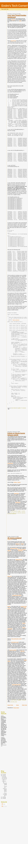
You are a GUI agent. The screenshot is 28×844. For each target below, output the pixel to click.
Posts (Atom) (16, 740)
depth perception (14, 581)
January (4, 813)
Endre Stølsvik (16, 338)
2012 (3, 807)
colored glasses (18, 592)
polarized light (24, 639)
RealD (22, 576)
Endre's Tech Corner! (14, 5)
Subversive (16, 526)
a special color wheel (16, 628)
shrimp (13, 734)
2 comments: (24, 732)
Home (17, 737)
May (4, 809)
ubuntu (10, 546)
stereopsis (20, 583)
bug (11, 545)
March (4, 810)
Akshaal (13, 19)
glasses (23, 655)
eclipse (13, 545)
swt (8, 546)
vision (16, 734)
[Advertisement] (17, 453)
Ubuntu (19, 515)
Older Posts (24, 737)
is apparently (10, 496)
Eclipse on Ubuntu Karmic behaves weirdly (16, 467)
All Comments (5, 839)
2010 (3, 808)
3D (11, 734)
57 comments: (23, 440)
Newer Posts (10, 737)
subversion (19, 545)
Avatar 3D (9, 572)
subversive (23, 545)
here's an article (12, 682)
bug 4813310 (13, 40)
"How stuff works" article (16, 671)
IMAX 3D (22, 683)
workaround (14, 546)
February (5, 811)
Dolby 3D (18, 576)
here (20, 20)
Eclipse (15, 515)
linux (16, 545)
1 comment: (23, 543)
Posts (3, 836)
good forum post (14, 674)
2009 (3, 829)
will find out (17, 535)
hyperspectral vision (16, 717)
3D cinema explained (14, 571)
